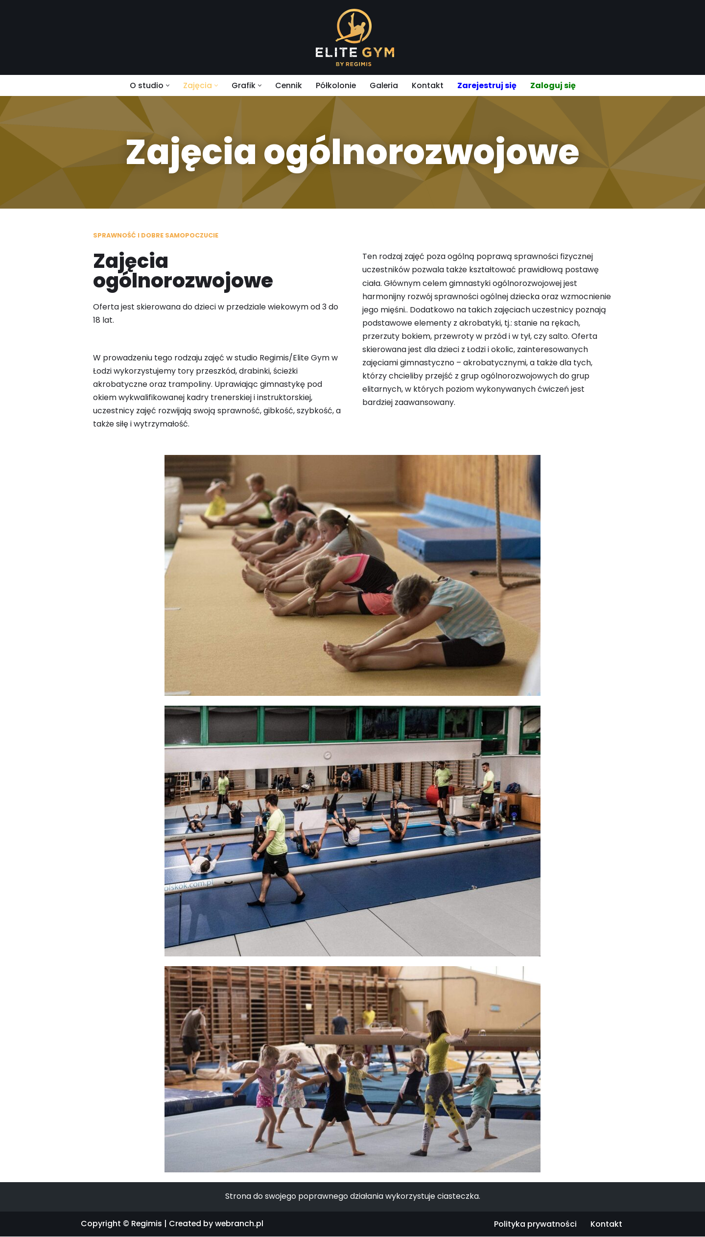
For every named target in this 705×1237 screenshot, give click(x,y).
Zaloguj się (553, 85)
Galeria (384, 85)
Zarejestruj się (487, 85)
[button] (166, 85)
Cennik (288, 85)
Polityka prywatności (535, 1225)
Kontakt (428, 85)
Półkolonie (335, 85)
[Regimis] (352, 37)
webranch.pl (240, 1224)
